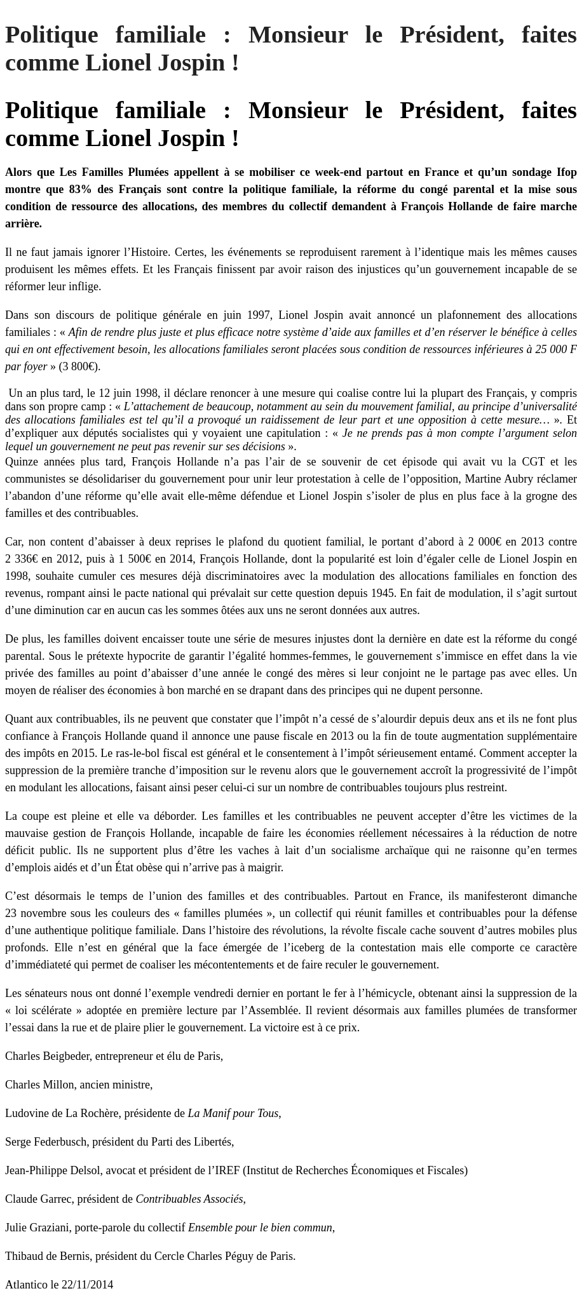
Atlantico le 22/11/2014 (59, 1284)
